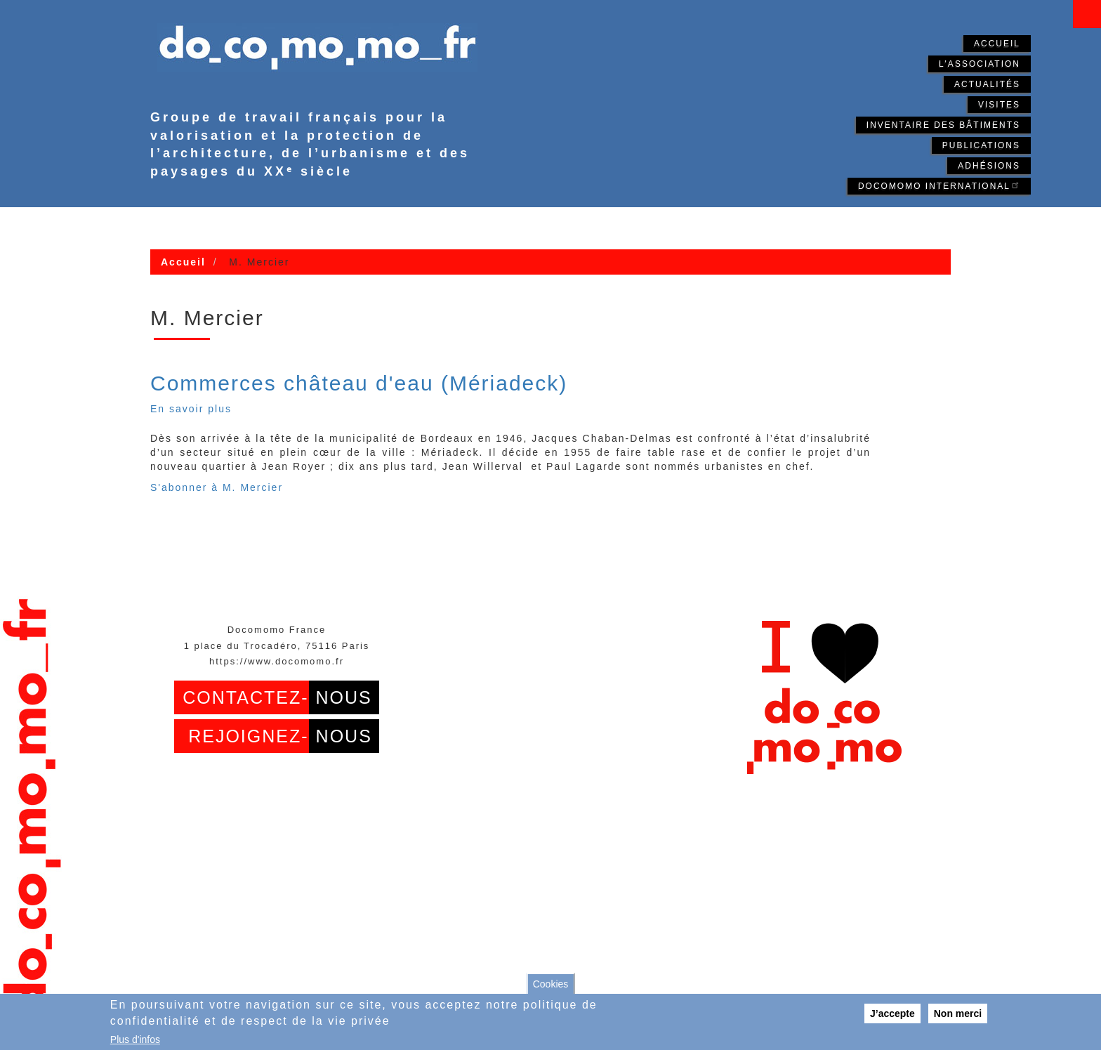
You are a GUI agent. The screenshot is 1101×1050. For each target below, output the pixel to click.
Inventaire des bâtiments (943, 125)
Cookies (551, 984)
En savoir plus (191, 408)
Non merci (958, 1013)
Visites (999, 105)
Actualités (987, 84)
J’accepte (892, 1013)
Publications (981, 145)
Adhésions (989, 166)
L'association (979, 64)
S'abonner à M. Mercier (216, 487)
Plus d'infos (135, 1039)
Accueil (997, 43)
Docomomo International (939, 185)
